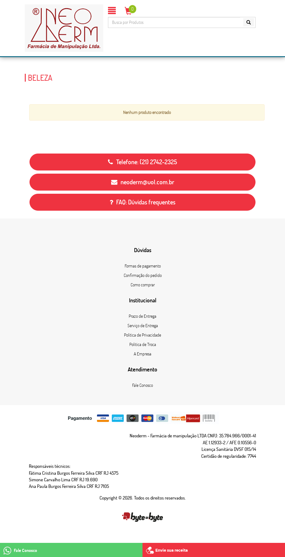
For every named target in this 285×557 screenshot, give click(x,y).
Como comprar (143, 285)
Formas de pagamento (143, 266)
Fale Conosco (142, 385)
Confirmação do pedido (143, 275)
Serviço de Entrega (142, 325)
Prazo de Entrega (142, 316)
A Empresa (142, 354)
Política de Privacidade (142, 335)
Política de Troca (142, 344)
